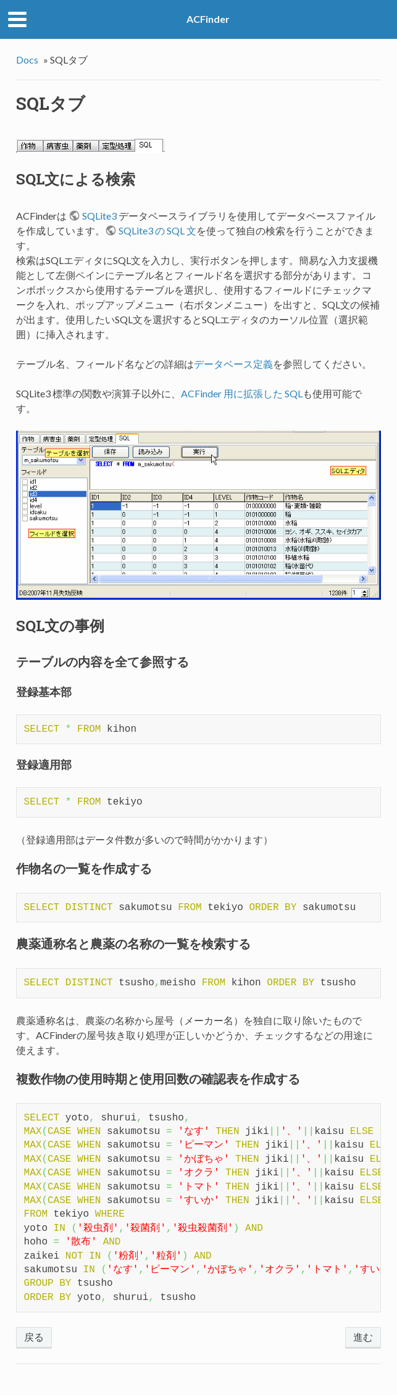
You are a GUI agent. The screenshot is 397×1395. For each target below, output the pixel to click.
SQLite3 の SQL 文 (157, 230)
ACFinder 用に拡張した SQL (242, 393)
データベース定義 (233, 364)
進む (363, 1337)
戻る (34, 1337)
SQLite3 (99, 215)
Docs (27, 59)
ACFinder (208, 19)
